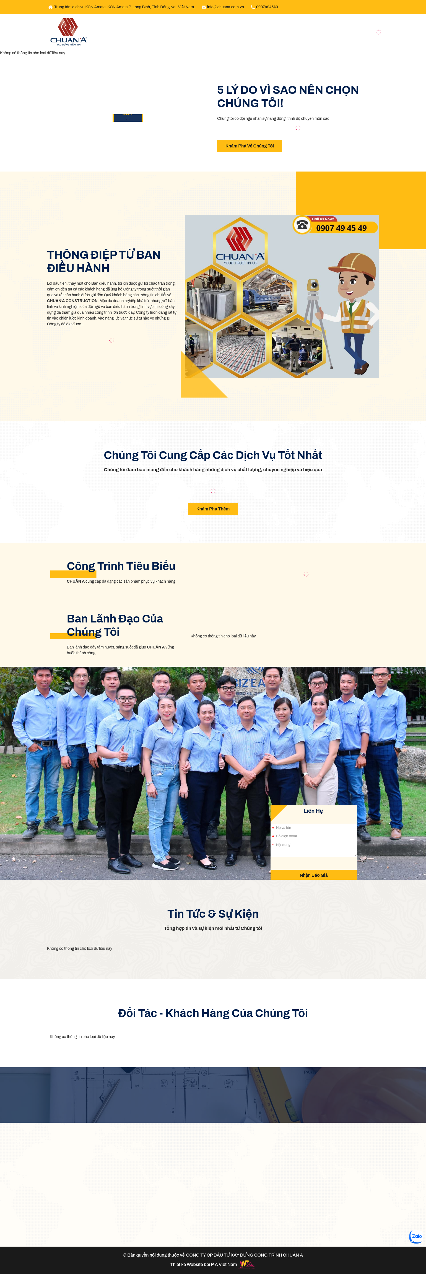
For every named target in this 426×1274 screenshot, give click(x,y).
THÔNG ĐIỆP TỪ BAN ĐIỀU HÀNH (104, 261)
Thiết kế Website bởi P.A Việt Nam (203, 1264)
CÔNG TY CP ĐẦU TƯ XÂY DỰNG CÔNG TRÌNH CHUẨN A (244, 1255)
